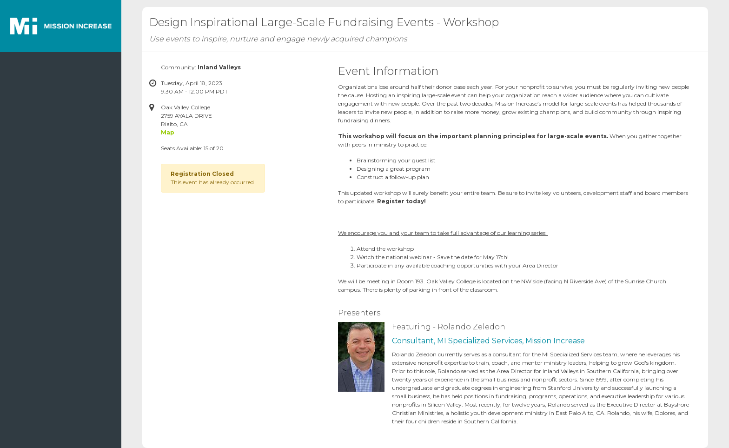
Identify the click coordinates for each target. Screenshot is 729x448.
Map (167, 132)
